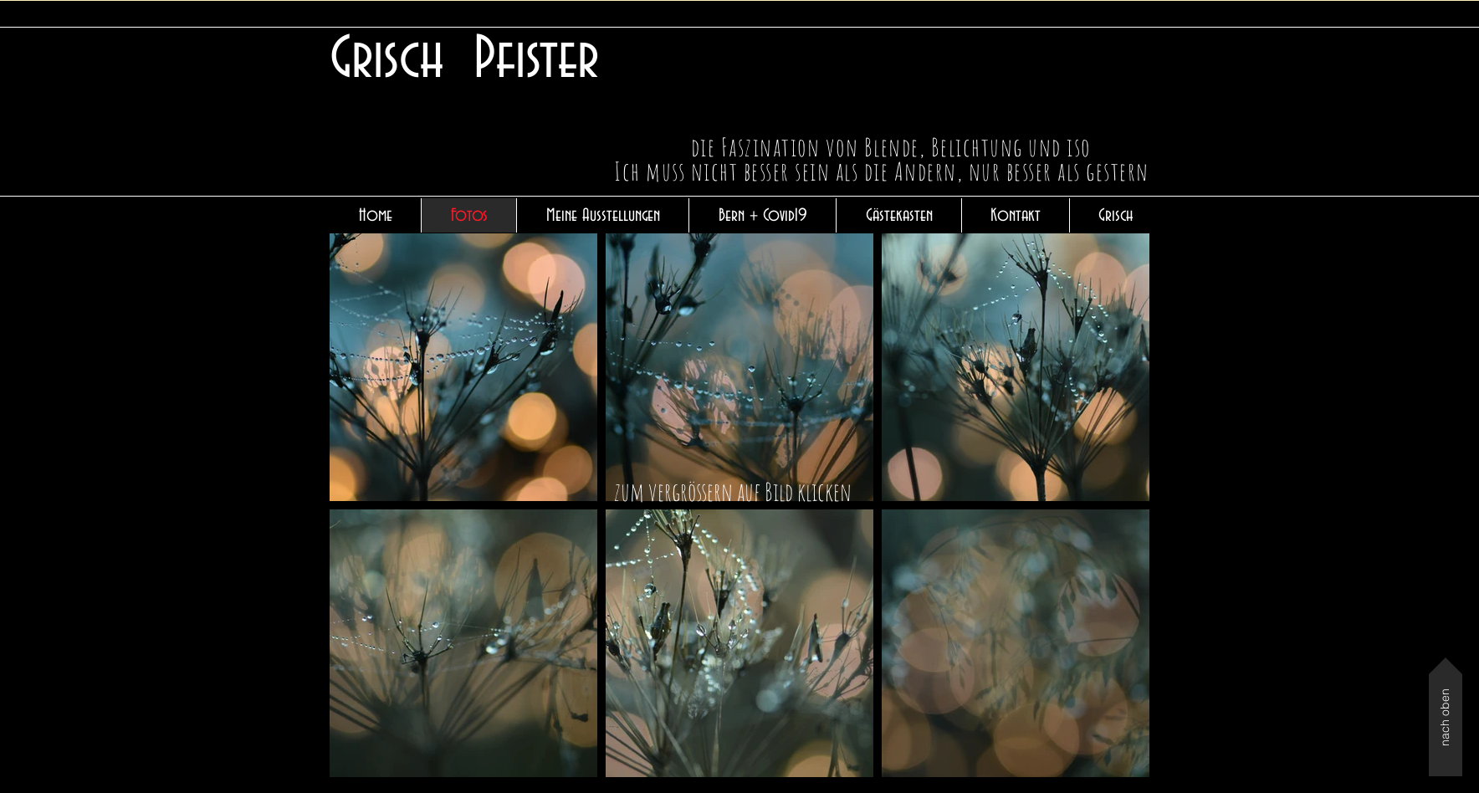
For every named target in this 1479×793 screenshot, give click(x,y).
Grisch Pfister (464, 60)
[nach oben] (1445, 716)
